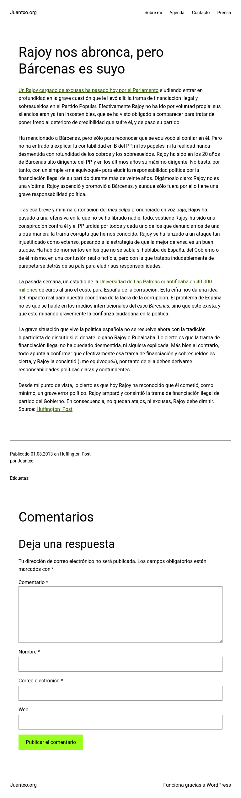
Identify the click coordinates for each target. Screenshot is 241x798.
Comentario (33, 582)
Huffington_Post (54, 409)
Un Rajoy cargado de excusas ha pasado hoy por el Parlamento (88, 90)
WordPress (218, 785)
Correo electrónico (41, 681)
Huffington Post (75, 453)
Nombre (29, 652)
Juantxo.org (23, 12)
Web (23, 710)
